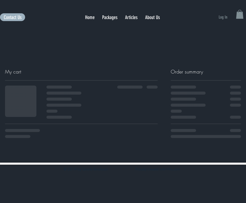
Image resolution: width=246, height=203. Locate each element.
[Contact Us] (12, 17)
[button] (239, 14)
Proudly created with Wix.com (158, 169)
